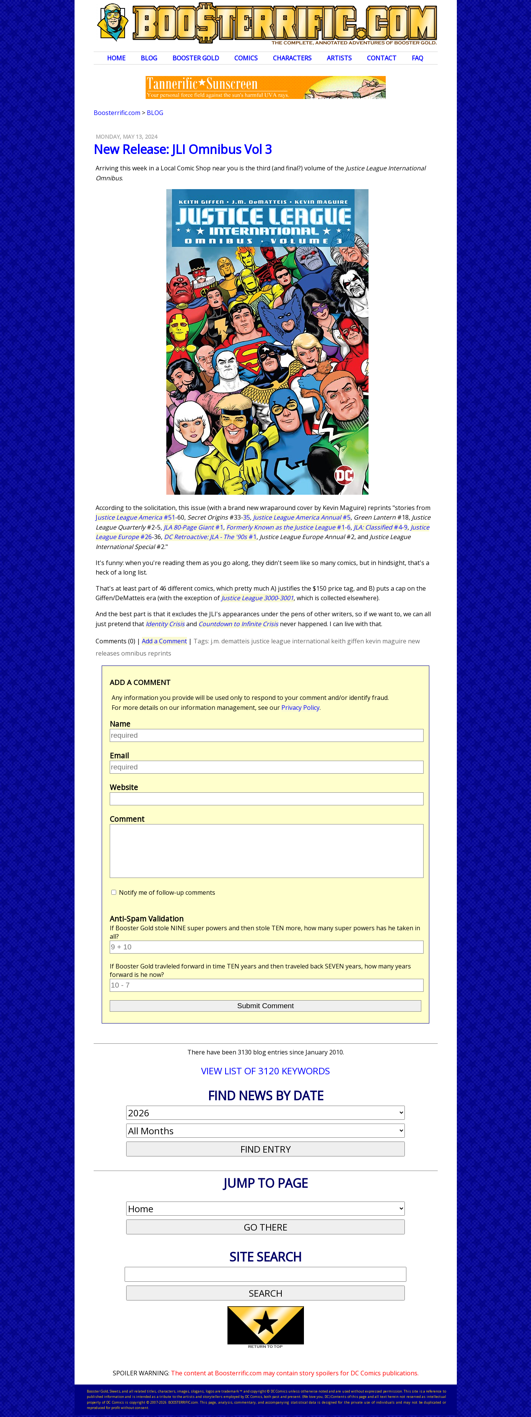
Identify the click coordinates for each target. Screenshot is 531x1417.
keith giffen (347, 641)
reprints (159, 653)
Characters (292, 58)
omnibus (133, 653)
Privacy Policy (300, 707)
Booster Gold (195, 58)
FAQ (417, 58)
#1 (193, 527)
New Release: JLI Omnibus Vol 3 (183, 149)
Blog (149, 58)
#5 (302, 517)
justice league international (290, 641)
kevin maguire (385, 641)
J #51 (135, 517)
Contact (381, 58)
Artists (339, 58)
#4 (378, 527)
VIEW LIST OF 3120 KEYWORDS (265, 1070)
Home (116, 58)
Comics (246, 58)
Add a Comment (164, 641)
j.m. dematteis (230, 641)
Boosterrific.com (117, 113)
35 (246, 517)
